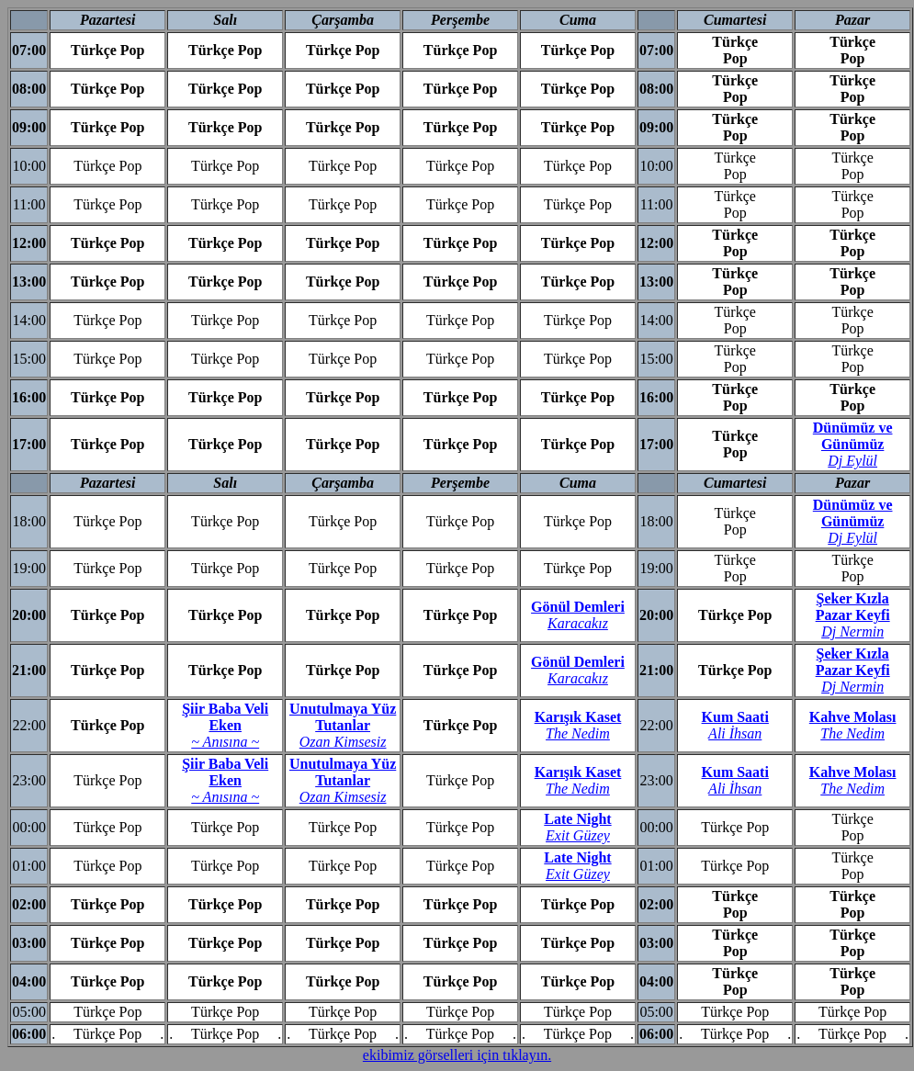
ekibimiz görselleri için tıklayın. (457, 1055)
